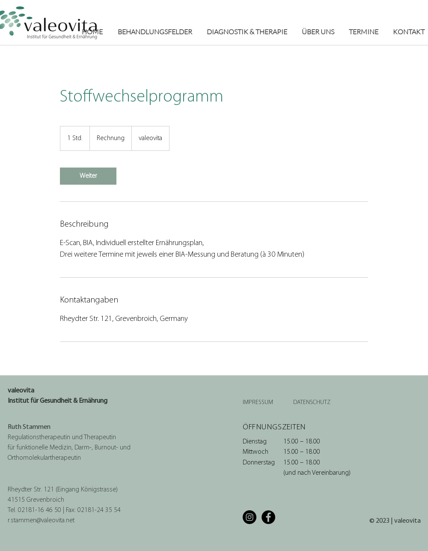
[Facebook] (268, 517)
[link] (88, 176)
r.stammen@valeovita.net (41, 520)
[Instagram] (249, 517)
